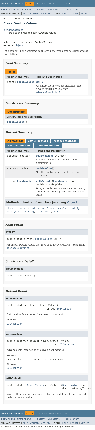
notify (75, 208)
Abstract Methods (19, 145)
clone (10, 208)
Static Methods (38, 141)
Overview (6, 4)
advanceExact (44, 155)
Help (67, 4)
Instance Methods (64, 141)
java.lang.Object (13, 30)
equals (21, 208)
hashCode (62, 208)
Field (25, 13)
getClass (48, 208)
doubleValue (44, 168)
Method (45, 13)
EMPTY (39, 81)
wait (39, 211)
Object (19, 45)
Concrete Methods (48, 145)
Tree (44, 4)
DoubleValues (25, 81)
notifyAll (13, 211)
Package (18, 4)
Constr (34, 13)
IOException (64, 308)
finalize (33, 208)
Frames (41, 9)
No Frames (54, 9)
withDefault (44, 181)
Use (38, 4)
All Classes (72, 9)
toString (28, 211)
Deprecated (56, 4)
